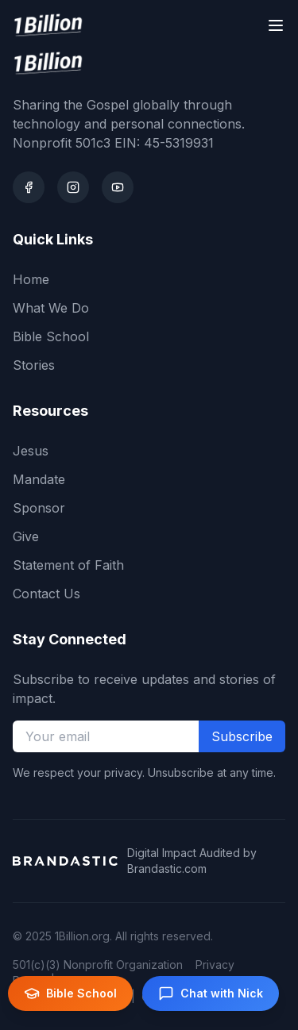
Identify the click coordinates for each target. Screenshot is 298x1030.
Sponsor (39, 508)
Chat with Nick (210, 993)
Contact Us (46, 593)
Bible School (51, 336)
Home (31, 279)
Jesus (30, 451)
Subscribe (242, 736)
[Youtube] (118, 187)
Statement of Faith (68, 565)
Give (26, 536)
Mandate (39, 479)
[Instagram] (73, 187)
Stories (34, 365)
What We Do (51, 308)
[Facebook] (29, 187)
